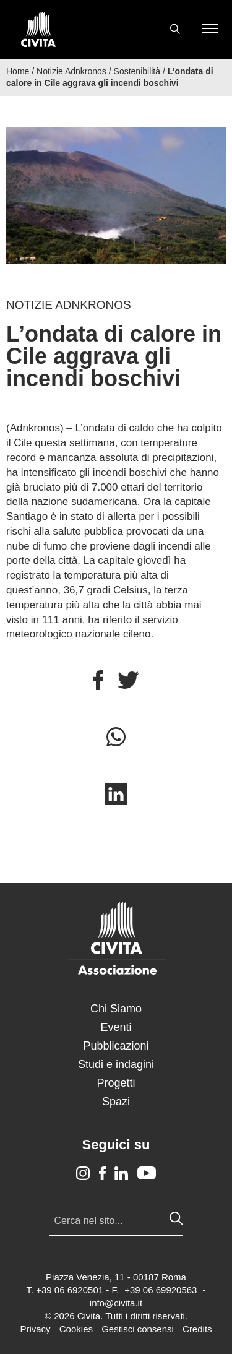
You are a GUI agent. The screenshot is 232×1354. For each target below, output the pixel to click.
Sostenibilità (137, 71)
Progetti (116, 1083)
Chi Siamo (116, 1009)
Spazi (116, 1101)
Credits (197, 1329)
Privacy (35, 1329)
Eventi (115, 1027)
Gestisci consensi (137, 1329)
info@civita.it (116, 1303)
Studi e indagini (116, 1064)
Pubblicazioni (115, 1046)
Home (17, 71)
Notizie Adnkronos (71, 71)
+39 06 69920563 (160, 1290)
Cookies (76, 1329)
